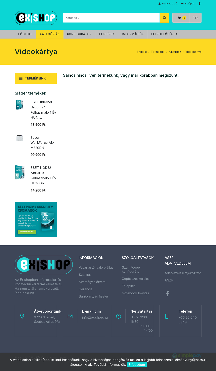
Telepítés (128, 286)
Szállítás (85, 275)
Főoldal (25, 34)
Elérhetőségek (164, 34)
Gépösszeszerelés (135, 279)
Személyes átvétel (92, 282)
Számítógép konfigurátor (131, 269)
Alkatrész (175, 51)
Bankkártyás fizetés (94, 296)
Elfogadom (137, 365)
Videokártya (193, 51)
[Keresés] (111, 18)
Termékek (158, 51)
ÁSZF (169, 280)
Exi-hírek (107, 34)
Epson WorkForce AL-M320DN (42, 143)
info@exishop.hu (95, 317)
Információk (133, 34)
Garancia (85, 289)
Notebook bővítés (135, 293)
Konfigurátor (79, 34)
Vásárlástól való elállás (96, 267)
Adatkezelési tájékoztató (183, 273)
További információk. (110, 365)
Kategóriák (50, 34)
